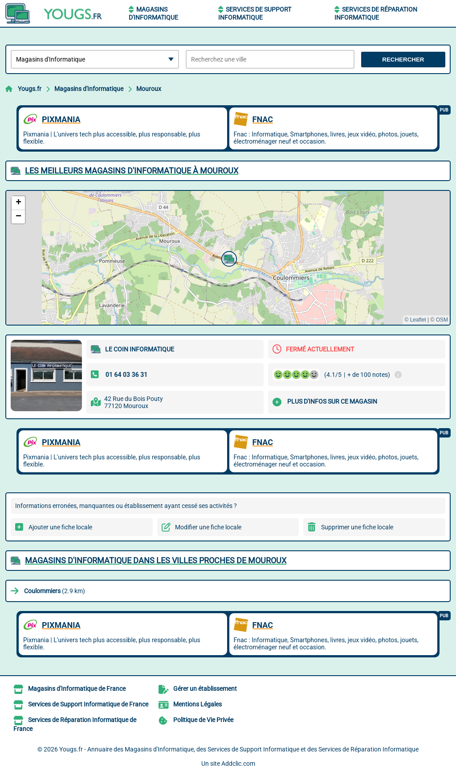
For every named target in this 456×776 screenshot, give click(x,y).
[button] (228, 257)
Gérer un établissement (205, 688)
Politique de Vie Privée (203, 719)
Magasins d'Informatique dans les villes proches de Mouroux (155, 560)
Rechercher (403, 59)
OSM (442, 320)
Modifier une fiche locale (208, 527)
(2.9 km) (54, 590)
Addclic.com (238, 763)
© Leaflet (415, 320)
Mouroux (148, 88)
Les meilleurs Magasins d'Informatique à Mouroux (131, 170)
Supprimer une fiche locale (357, 527)
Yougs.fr (29, 88)
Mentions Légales (197, 704)
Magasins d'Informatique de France (77, 688)
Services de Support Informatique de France (88, 704)
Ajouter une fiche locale (60, 527)
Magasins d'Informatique (88, 88)
